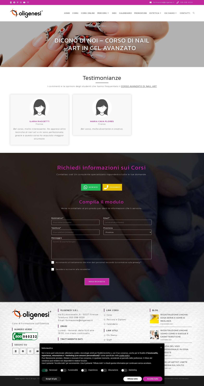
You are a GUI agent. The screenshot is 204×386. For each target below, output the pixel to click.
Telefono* (56, 228)
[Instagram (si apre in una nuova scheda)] (21, 2)
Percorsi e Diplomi (116, 319)
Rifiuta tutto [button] (133, 379)
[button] (161, 347)
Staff (109, 340)
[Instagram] (30, 351)
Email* (106, 218)
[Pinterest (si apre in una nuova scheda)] (17, 2)
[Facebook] (23, 351)
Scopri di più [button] (51, 379)
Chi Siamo (112, 335)
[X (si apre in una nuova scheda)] (11, 2)
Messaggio (56, 238)
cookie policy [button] (124, 355)
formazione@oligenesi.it (79, 320)
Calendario (112, 324)
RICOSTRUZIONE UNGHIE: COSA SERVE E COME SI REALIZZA (174, 317)
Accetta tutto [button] (152, 379)
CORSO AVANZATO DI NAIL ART (139, 86)
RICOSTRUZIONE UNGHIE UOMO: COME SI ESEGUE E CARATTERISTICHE (174, 333)
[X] (15, 351)
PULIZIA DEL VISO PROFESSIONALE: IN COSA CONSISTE (174, 349)
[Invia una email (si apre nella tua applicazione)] (28, 2)
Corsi (109, 315)
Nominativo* (57, 218)
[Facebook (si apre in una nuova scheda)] (14, 2)
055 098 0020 (77, 317)
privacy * (137, 262)
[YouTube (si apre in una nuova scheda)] (24, 2)
